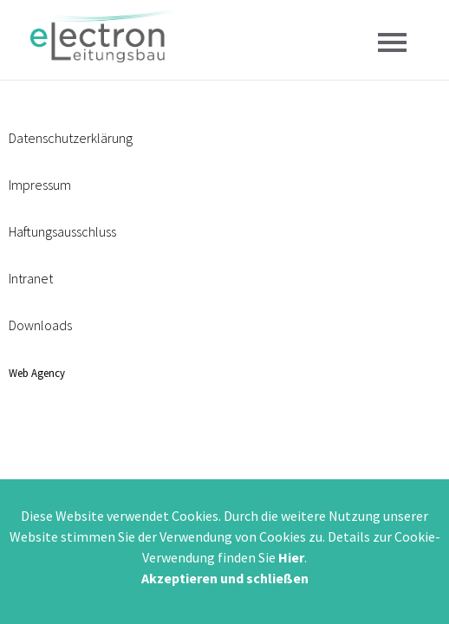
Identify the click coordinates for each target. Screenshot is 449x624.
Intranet (31, 278)
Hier (291, 557)
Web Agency (37, 373)
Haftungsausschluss (62, 231)
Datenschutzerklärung (71, 137)
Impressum (40, 184)
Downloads (40, 325)
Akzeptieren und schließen (225, 578)
